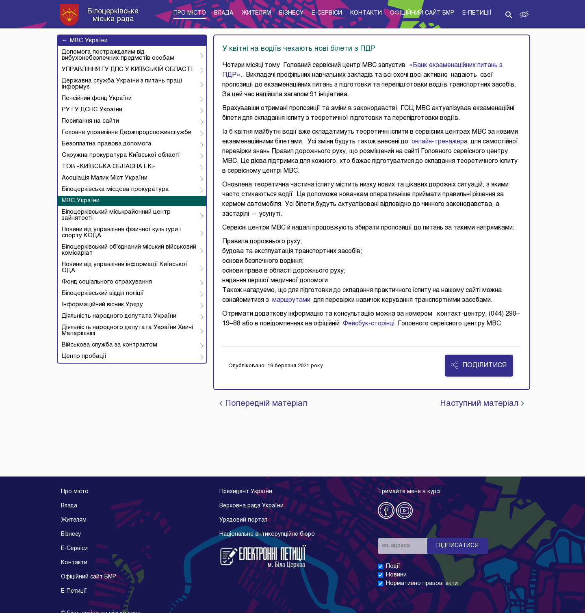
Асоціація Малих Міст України (104, 178)
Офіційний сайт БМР (88, 577)
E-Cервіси (74, 548)
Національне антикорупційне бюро (267, 534)
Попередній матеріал (263, 403)
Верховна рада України (251, 506)
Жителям (74, 520)
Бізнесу (71, 534)
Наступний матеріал (482, 403)
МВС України (85, 40)
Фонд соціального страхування (107, 282)
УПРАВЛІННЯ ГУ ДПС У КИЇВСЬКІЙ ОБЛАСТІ (127, 69)
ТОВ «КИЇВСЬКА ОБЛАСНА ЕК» (108, 166)
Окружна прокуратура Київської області (121, 155)
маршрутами (291, 300)
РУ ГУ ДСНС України (92, 110)
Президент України (245, 491)
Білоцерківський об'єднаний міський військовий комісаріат (129, 250)
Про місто (75, 491)
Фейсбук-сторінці (367, 324)
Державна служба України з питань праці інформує (122, 84)
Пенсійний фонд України (97, 98)
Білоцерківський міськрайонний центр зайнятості (116, 215)
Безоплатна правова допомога (107, 144)
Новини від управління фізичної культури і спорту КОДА (121, 232)
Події (393, 566)
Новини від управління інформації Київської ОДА (124, 267)
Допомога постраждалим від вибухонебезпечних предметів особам (118, 55)
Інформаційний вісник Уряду (102, 305)
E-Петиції (74, 591)
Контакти (74, 562)
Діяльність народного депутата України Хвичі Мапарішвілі (127, 330)
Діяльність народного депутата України (119, 316)
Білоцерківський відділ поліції (103, 293)
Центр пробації (84, 356)
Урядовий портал (243, 520)
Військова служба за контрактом (109, 345)
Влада (69, 506)
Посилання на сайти (90, 121)
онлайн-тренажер (438, 142)
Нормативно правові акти (422, 583)
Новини (396, 575)
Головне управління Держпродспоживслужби (126, 132)
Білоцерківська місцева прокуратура (115, 189)
